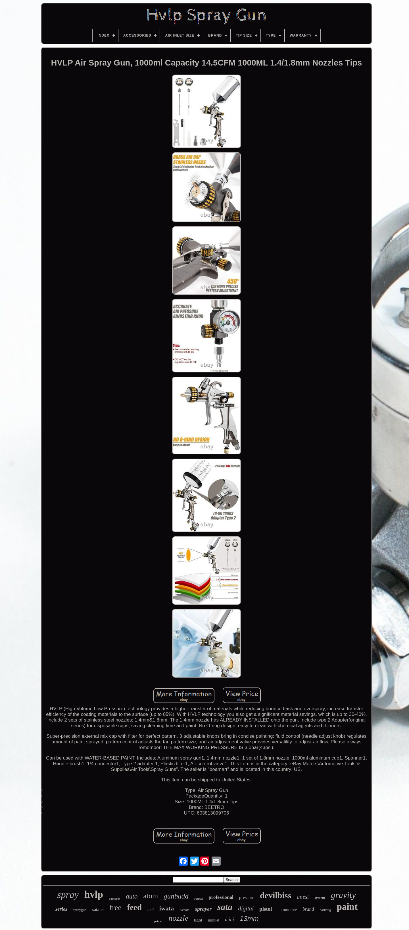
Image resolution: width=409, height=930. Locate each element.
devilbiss (275, 895)
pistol (265, 909)
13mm (249, 918)
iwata (166, 908)
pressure (246, 897)
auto (131, 896)
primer (158, 921)
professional (220, 897)
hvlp (93, 894)
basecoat (114, 898)
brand (308, 909)
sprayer (203, 909)
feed (134, 907)
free (116, 907)
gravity (343, 895)
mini (229, 919)
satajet (98, 909)
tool (150, 910)
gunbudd (176, 896)
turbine (184, 910)
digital (246, 908)
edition (198, 898)
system (319, 898)
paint (347, 907)
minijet (213, 920)
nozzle (178, 918)
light (198, 920)
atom (150, 896)
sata (224, 907)
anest (303, 897)
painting (325, 910)
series (61, 909)
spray (68, 894)
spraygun (80, 910)
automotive (287, 909)
